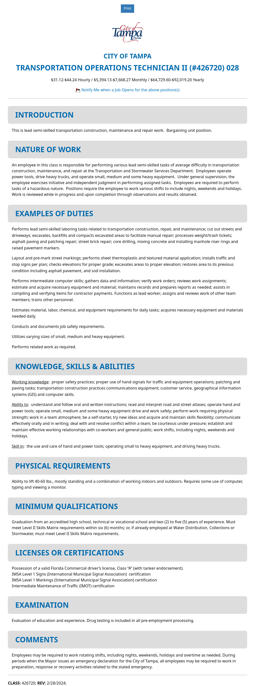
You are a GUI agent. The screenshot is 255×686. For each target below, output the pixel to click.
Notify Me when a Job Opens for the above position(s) (127, 90)
